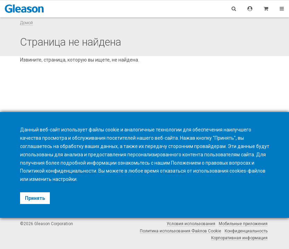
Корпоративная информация (239, 238)
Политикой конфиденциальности (58, 171)
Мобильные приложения (243, 223)
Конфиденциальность (246, 231)
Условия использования (190, 223)
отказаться (173, 171)
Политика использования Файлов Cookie (180, 231)
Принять (35, 198)
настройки (64, 179)
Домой (26, 22)
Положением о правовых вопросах (211, 163)
